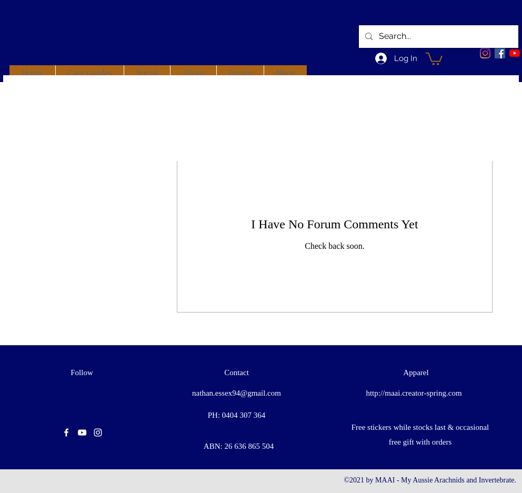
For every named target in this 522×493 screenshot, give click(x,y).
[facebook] (500, 53)
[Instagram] (485, 53)
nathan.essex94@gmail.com (236, 393)
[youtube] (514, 53)
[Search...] (437, 36)
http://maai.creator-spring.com (413, 393)
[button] (434, 58)
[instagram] (98, 432)
